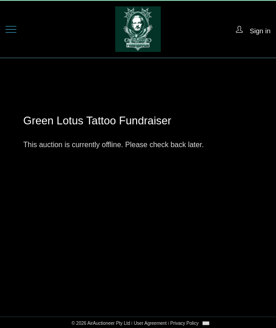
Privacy (184, 323)
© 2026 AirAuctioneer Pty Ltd (101, 323)
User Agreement (150, 323)
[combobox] (205, 323)
